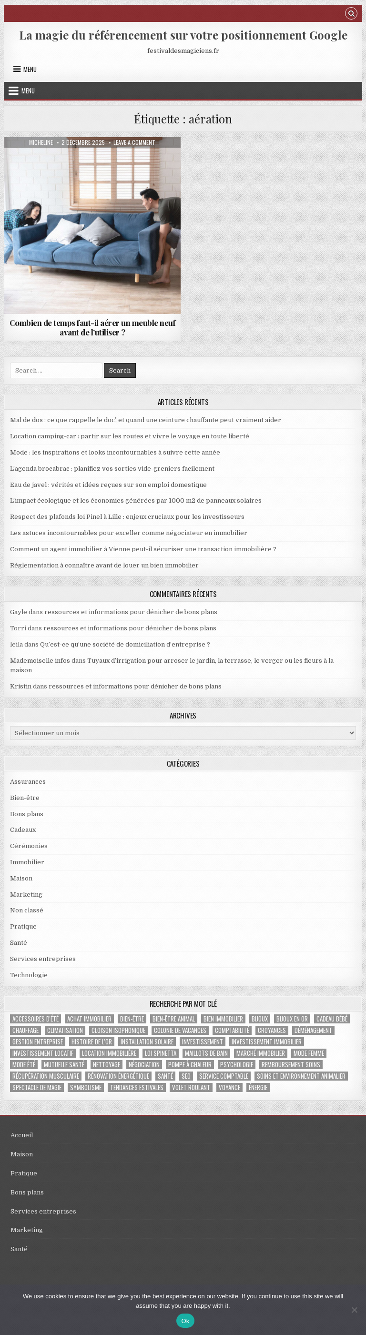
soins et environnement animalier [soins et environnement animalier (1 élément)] (301, 1076)
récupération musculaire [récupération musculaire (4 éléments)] (45, 1076)
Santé (18, 942)
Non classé (26, 910)
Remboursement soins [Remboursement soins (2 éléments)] (291, 1064)
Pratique (23, 926)
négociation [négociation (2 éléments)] (144, 1064)
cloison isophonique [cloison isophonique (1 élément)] (118, 1030)
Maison (21, 878)
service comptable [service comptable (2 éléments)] (223, 1076)
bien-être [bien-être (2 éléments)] (132, 1018)
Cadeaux (23, 829)
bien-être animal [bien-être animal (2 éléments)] (173, 1018)
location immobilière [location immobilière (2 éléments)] (109, 1053)
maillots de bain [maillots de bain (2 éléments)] (206, 1053)
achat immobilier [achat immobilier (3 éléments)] (89, 1018)
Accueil (21, 1135)
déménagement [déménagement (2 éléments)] (313, 1030)
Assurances (28, 781)
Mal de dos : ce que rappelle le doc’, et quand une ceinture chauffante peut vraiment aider (145, 420)
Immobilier (27, 862)
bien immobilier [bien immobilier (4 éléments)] (223, 1018)
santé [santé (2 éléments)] (165, 1076)
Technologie (29, 975)
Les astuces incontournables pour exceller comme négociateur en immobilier (128, 532)
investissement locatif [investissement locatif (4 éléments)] (42, 1053)
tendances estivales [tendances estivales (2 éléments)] (136, 1087)
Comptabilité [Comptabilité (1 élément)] (232, 1030)
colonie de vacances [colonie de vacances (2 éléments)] (180, 1030)
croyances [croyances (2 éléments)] (272, 1030)
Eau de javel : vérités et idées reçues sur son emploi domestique (108, 484)
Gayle (18, 612)
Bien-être (25, 797)
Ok (185, 1321)
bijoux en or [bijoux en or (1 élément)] (292, 1018)
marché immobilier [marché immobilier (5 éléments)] (260, 1053)
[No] (354, 1310)
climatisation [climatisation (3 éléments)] (65, 1030)
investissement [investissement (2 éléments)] (202, 1041)
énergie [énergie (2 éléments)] (258, 1087)
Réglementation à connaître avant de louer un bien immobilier (104, 565)
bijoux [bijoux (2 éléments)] (260, 1018)
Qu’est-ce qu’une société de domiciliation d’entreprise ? (125, 644)
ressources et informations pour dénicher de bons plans (130, 612)
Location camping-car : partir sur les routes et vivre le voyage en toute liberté (129, 436)
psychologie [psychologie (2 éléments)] (236, 1064)
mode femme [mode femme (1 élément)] (309, 1053)
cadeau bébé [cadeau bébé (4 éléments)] (331, 1018)
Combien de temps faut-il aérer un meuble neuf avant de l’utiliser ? (93, 327)
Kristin (20, 686)
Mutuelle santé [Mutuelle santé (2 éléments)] (64, 1064)
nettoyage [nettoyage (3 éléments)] (106, 1064)
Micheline (41, 142)
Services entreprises (43, 958)
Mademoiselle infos (40, 660)
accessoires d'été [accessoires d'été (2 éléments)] (35, 1018)
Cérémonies (29, 846)
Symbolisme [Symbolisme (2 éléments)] (86, 1087)
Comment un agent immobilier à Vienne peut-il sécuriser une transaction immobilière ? (143, 549)
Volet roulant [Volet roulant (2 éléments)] (191, 1087)
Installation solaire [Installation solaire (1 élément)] (147, 1041)
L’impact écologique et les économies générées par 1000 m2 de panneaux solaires (136, 500)
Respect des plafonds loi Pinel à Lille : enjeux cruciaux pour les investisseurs (127, 516)
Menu (30, 69)
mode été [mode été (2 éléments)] (23, 1064)
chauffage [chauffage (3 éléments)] (25, 1030)
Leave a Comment (134, 142)
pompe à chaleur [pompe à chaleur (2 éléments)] (190, 1064)
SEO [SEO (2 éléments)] (186, 1076)
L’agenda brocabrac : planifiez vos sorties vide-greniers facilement (112, 468)
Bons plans (26, 814)
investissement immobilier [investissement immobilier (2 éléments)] (267, 1041)
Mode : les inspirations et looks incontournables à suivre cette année (115, 452)
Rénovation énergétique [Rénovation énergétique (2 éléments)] (118, 1076)
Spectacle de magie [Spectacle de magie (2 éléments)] (36, 1087)
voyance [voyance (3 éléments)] (229, 1087)
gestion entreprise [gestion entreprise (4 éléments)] (37, 1041)
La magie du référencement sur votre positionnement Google (183, 34)
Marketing (26, 894)
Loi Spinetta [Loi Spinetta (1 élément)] (160, 1053)
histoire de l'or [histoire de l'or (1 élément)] (91, 1041)
